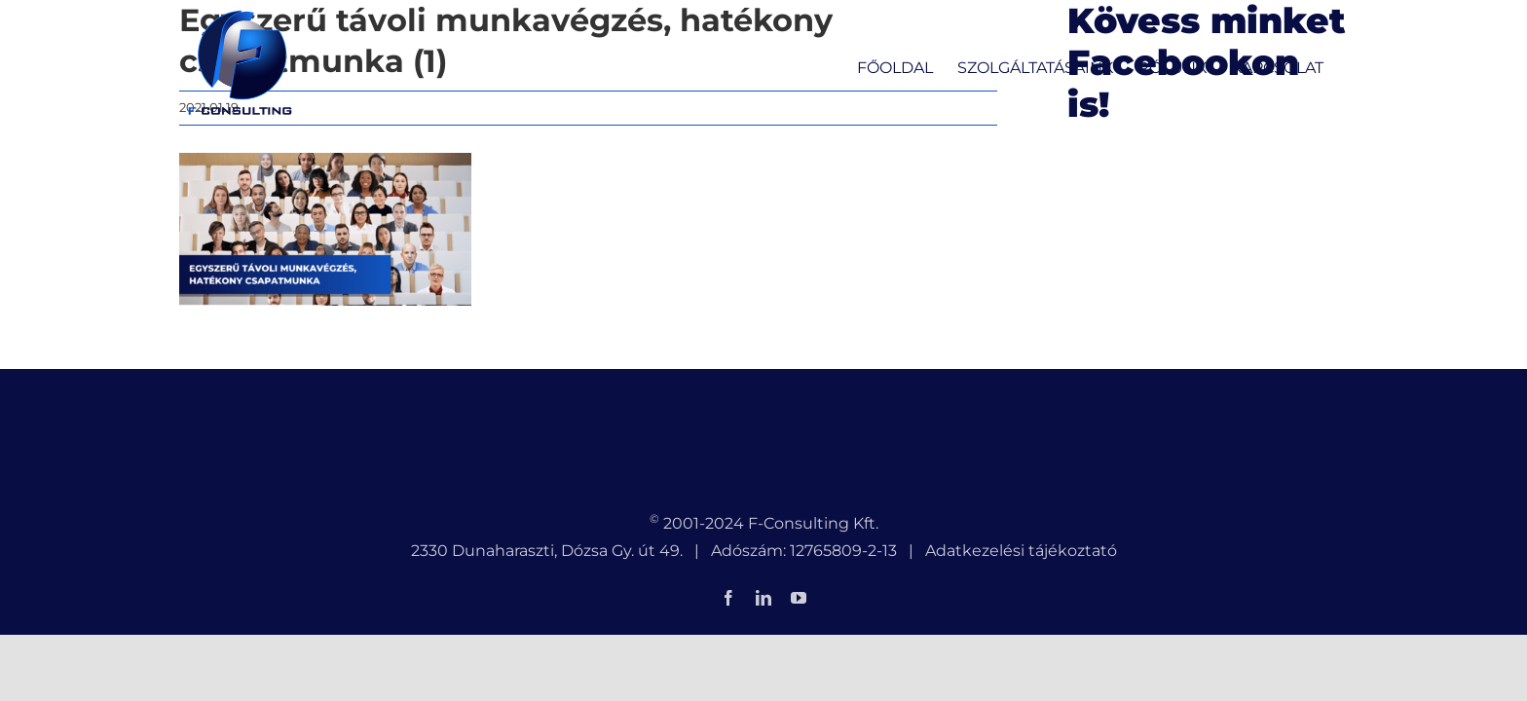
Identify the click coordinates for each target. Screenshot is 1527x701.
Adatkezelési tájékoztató (1021, 550)
